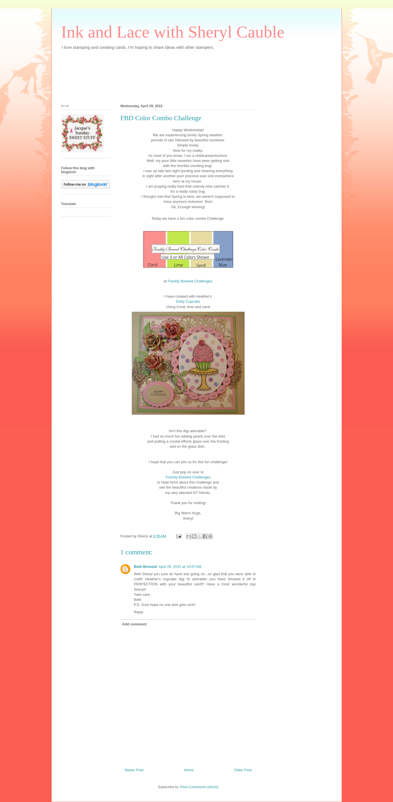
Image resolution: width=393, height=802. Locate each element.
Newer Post (134, 770)
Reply (138, 612)
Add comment (134, 624)
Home (189, 770)
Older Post (242, 770)
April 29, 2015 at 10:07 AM (180, 566)
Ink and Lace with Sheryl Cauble (172, 32)
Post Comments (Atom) (199, 787)
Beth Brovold (145, 566)
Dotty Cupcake (188, 301)
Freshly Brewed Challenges (190, 281)
